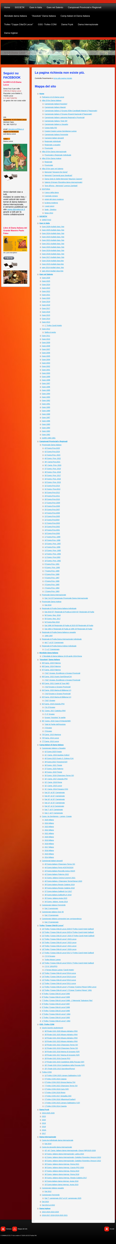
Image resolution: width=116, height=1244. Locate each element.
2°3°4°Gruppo (50, 956)
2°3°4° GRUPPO (51, 966)
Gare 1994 (46, 394)
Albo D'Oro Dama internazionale (54, 152)
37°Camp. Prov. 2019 (53, 469)
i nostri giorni (49, 206)
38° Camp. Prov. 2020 (53, 465)
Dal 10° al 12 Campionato (54, 806)
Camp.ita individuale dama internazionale (57, 1140)
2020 (44, 1120)
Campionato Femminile (51, 1195)
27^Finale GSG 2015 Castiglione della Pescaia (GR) (64, 1062)
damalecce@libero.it (16, 129)
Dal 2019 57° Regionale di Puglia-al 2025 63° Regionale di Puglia (69, 612)
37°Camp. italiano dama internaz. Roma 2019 (62, 1171)
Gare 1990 (46, 407)
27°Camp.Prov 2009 (52, 503)
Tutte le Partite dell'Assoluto (55, 724)
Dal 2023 (45, 1202)
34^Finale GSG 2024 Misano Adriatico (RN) (61, 1038)
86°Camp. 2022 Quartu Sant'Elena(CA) (57, 677)
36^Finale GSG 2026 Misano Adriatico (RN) (61, 1031)
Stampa (8, 1229)
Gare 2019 (46, 302)
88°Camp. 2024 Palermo (51, 666)
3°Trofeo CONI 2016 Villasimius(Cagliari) (60, 1099)
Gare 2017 (46, 308)
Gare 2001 (46, 370)
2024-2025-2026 (48, 1113)
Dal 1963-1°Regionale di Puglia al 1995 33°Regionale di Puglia (68, 629)
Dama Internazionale (47, 1137)
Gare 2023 (46, 288)
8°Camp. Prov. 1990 (52, 567)
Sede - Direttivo (50, 210)
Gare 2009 (46, 342)
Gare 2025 (46, 281)
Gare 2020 (46, 298)
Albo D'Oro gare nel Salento (52, 169)
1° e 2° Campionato (52, 649)
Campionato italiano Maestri (55, 107)
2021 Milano (49, 833)
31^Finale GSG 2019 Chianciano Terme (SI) (61, 1048)
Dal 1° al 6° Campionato (54, 813)
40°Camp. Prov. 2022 (53, 458)
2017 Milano (49, 847)
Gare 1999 (46, 377)
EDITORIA (46, 189)
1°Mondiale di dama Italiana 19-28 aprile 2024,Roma (62, 656)
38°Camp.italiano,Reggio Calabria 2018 (60, 888)
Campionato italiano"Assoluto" (56, 104)
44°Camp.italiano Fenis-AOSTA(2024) (59, 867)
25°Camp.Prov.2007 (52, 510)
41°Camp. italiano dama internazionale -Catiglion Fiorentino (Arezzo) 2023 (73, 1157)
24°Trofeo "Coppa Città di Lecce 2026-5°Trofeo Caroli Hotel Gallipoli (68, 929)
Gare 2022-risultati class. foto (53, 240)
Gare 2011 (46, 336)
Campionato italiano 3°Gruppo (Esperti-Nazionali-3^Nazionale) (68, 114)
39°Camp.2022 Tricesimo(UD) (56, 762)
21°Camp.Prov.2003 (52, 523)
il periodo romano (51, 196)
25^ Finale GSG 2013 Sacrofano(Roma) (60, 1069)
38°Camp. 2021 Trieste (53, 765)
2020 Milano (49, 837)
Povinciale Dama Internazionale (54, 595)
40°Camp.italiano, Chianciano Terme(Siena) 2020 (63, 881)
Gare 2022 (46, 291)
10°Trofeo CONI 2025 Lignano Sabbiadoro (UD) (63, 1075)
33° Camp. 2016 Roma (53, 782)
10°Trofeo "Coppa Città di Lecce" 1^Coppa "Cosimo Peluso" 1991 (67, 990)
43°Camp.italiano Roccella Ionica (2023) (60, 871)
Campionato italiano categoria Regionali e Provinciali (64, 117)
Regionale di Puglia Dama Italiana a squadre (59, 632)
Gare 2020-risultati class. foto (53, 247)
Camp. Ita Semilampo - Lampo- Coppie (57, 816)
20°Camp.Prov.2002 (52, 527)
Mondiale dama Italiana (48, 653)
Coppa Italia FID (51, 128)
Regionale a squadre (52, 145)
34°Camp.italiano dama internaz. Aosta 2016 (61, 1181)
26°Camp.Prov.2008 (52, 506)
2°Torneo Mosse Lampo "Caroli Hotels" (59, 970)
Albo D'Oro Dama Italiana (51, 100)
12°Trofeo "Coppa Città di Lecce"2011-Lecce (59, 983)
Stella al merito (50, 332)
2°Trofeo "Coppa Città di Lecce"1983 (56, 1018)
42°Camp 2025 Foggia (53, 752)
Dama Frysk (44, 1110)
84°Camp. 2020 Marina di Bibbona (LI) (56, 690)
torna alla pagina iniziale (63, 78)
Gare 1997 (46, 383)
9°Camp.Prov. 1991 (52, 564)
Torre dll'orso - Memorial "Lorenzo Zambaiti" (61, 186)
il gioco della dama (52, 192)
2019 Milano (49, 840)
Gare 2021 (46, 295)
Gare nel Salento (46, 274)
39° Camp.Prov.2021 (52, 462)
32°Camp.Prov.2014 (52, 486)
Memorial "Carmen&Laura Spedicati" (58, 175)
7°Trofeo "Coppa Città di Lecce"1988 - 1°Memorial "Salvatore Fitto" (67, 1000)
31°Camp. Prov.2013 (52, 489)
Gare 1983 (46, 431)
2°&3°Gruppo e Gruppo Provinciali (58, 687)
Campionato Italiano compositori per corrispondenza (62, 919)
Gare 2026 (46, 278)
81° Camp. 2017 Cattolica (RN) (54, 711)
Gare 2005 (46, 356)
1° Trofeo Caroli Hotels (53, 325)
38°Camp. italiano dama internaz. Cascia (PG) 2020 (64, 1168)
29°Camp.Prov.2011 (52, 496)
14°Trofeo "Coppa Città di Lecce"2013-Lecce (59, 977)
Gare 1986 (46, 421)
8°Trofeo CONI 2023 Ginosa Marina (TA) (60, 1082)
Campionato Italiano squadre (53, 1188)
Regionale (48, 162)
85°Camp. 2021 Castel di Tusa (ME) (55, 683)
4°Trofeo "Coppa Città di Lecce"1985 (56, 1011)
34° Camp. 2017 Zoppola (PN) (56, 779)
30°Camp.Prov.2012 (52, 492)
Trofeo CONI (47, 1072)
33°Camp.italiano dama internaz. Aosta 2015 (61, 1185)
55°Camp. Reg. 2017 (53, 619)
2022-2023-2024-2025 (50, 1212)
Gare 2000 (46, 373)
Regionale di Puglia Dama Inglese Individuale (59, 646)
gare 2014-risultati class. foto (53, 267)
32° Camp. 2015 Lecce (53, 786)
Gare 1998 (46, 380)
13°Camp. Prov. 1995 (53, 550)
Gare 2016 (46, 312)
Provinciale (49, 148)
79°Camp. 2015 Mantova (51, 735)
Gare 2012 (46, 329)
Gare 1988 (46, 414)
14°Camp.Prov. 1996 (52, 547)
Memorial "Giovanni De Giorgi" (56, 172)
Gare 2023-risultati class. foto (53, 237)
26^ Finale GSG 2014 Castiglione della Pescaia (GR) (65, 1065)
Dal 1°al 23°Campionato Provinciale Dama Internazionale (66, 598)
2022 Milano (49, 830)
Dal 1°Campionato (51, 915)
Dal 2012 (48, 1191)
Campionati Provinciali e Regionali (53, 441)
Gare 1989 (46, 411)
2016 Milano (49, 850)
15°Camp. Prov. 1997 (53, 544)
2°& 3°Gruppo (50, 707)
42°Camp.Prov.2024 (52, 452)
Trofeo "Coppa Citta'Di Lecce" (51, 925)
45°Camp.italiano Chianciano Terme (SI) (60, 864)
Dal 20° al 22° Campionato (55, 796)
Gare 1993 (46, 397)
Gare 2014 (46, 319)
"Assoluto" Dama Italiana (49, 660)
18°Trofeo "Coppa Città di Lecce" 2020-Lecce (59, 949)
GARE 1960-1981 (49, 438)
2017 (44, 1133)
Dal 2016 (48, 605)
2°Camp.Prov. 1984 (52, 588)
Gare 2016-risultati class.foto (53, 261)
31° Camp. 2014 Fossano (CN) (56, 789)
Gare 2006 (46, 353)
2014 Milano (49, 857)
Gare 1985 (46, 424)
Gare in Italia (44, 223)
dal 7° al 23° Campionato (54, 642)
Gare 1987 (46, 417)
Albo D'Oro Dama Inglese (51, 158)
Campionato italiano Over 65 (53, 912)
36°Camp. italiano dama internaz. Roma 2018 (62, 1174)
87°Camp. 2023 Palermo (51, 670)
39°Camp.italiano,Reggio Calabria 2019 (60, 885)
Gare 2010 (46, 339)
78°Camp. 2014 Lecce (50, 738)
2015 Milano (49, 854)
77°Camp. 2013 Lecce (50, 741)
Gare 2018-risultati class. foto (53, 254)
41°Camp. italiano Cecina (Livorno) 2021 (60, 878)
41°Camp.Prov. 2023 (52, 455)
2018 (44, 1127)
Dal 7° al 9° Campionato (54, 810)
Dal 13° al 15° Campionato (55, 803)
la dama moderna (51, 203)
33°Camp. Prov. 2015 (53, 482)
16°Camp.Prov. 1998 (52, 540)
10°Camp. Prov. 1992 (53, 561)
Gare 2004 (46, 360)
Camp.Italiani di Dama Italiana (51, 745)
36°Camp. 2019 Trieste (53, 772)
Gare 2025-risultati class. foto (53, 230)
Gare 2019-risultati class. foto (53, 250)
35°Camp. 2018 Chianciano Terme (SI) (59, 775)
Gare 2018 (46, 305)
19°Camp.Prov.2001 (52, 530)
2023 (44, 1116)
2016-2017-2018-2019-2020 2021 (55, 1215)
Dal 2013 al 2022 (48, 1205)
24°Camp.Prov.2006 (52, 513)
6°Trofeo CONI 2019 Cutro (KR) (57, 1089)
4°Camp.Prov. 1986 (52, 581)
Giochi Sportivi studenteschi (52, 1028)
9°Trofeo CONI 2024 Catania (55, 1079)
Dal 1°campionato (51, 908)
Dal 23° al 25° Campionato (55, 792)
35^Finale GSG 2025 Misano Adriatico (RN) (61, 1035)
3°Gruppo (48, 731)
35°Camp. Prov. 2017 (53, 475)
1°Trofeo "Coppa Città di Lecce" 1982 (56, 1021)
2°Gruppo (48, 728)
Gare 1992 (46, 400)
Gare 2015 (46, 315)
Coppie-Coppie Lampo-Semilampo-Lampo (61, 131)
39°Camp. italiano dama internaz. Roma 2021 (62, 1164)
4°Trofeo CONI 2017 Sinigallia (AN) (58, 1096)
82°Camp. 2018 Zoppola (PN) (53, 704)
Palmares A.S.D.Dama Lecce (53, 97)
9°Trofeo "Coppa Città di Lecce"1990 (56, 994)
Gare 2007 (46, 349)
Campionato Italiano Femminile (56, 135)
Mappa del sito (22, 1229)
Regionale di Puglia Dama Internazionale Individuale (62, 639)
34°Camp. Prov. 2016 (53, 479)
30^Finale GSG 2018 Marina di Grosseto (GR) (62, 1052)
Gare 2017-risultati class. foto (53, 257)
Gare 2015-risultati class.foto (53, 264)
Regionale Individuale (53, 141)
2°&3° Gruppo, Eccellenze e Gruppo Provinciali (62, 673)
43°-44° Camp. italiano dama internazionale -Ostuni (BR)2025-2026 (70, 1150)
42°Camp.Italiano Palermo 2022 (57, 874)
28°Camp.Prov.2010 (52, 499)
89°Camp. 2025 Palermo (51, 663)
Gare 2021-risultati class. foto (53, 244)
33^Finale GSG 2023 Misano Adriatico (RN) (61, 1041)
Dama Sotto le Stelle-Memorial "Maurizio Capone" (63, 179)
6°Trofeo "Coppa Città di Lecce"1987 (56, 1004)
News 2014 (49, 213)
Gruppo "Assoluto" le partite (55, 717)
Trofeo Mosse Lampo (53, 960)
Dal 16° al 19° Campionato (55, 799)
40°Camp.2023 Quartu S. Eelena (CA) (59, 758)
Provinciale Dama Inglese (51, 602)
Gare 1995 (46, 390)
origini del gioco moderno (54, 199)
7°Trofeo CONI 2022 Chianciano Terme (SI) (61, 1086)
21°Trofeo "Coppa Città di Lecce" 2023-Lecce (59, 939)
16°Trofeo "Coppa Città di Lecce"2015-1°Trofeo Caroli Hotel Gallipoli (68, 963)
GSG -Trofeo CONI (46, 1024)
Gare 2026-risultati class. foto (53, 227)
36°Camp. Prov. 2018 (53, 472)
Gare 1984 (46, 428)
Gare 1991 (46, 404)
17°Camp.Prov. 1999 (52, 537)
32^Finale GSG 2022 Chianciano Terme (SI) (61, 1045)
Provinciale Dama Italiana (51, 445)
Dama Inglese (44, 1208)
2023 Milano (49, 827)
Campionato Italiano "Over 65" (56, 121)
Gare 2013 (46, 322)
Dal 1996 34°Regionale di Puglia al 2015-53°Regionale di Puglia (69, 625)
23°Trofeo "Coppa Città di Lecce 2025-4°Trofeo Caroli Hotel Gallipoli (68, 932)
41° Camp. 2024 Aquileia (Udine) (57, 755)
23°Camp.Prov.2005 (52, 516)
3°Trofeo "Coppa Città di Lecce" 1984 (56, 1014)
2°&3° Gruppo (50, 700)
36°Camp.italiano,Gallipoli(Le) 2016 (58, 895)
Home (41, 94)
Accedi (112, 1229)
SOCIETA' (43, 216)
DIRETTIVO (46, 220)
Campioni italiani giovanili (54, 138)
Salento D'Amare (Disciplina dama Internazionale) (63, 182)
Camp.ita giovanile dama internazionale (57, 1147)
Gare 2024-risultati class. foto (53, 233)
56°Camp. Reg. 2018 (53, 615)
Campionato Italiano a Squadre (56, 124)
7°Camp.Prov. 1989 (52, 571)
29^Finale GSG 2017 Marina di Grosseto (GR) (62, 1055)
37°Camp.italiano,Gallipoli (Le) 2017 (58, 891)
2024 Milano (49, 823)
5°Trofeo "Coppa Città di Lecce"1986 (56, 1007)
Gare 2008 (46, 346)
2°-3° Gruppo (50, 714)
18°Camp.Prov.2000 (52, 533)
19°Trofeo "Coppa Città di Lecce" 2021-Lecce (59, 946)
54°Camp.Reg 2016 (52, 622)
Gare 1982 (46, 435)
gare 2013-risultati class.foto (52, 271)
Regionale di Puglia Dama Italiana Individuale (59, 608)
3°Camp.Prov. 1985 (52, 585)
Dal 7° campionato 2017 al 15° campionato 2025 (63, 1198)
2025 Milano (49, 820)
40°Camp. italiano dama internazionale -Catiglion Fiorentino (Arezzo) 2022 (73, 1161)
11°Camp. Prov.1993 (52, 557)
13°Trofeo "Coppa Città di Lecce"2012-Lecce (59, 980)
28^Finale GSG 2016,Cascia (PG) (57, 1058)
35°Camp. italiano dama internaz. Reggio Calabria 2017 (66, 1178)
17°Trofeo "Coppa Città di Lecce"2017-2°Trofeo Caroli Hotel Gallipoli (68, 953)
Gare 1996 (46, 387)
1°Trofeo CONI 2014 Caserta (56, 1106)
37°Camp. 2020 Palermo (54, 769)
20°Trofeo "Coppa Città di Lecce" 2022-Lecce (59, 943)
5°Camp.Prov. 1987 (52, 578)
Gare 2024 (46, 285)
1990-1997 (49, 636)
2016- (44, 1130)
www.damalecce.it (16, 209)
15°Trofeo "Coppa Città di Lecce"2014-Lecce (59, 973)
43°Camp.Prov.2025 (52, 448)
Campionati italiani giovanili (52, 861)
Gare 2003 (46, 363)
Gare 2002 (46, 366)
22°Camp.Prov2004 (52, 520)
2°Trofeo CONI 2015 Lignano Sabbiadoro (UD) (62, 1103)
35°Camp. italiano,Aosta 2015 (56, 898)
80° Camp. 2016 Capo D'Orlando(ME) (56, 721)
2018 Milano (49, 844)
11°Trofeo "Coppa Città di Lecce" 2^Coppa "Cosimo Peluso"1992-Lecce (69, 987)
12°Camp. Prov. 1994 (53, 554)
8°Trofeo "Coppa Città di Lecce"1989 (56, 997)
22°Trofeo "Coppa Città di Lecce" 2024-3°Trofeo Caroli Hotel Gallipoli (68, 936)
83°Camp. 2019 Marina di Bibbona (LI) (56, 697)
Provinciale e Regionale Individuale (58, 155)
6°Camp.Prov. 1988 (52, 574)
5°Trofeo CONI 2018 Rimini (55, 1093)
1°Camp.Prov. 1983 (52, 591)
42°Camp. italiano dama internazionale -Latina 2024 (64, 1154)
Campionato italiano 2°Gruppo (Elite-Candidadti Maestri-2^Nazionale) (71, 111)
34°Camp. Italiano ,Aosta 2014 (56, 902)
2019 (44, 1123)
